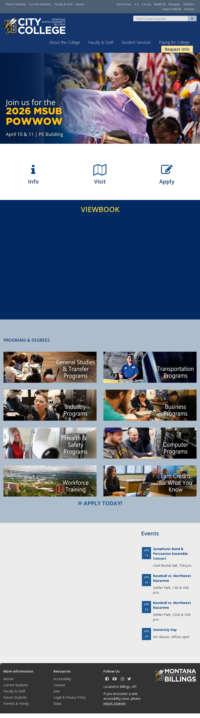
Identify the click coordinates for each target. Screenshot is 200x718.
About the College (64, 42)
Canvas (146, 4)
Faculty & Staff (63, 4)
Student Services (136, 42)
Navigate (174, 4)
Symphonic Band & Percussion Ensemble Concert (170, 553)
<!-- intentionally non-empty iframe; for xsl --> (100, 265)
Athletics (188, 4)
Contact (59, 685)
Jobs (57, 691)
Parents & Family (16, 703)
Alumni (79, 4)
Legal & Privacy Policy (70, 697)
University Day (165, 629)
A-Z (136, 4)
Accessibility (62, 678)
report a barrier (114, 703)
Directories (124, 4)
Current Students (40, 4)
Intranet (189, 9)
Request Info (177, 49)
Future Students (16, 4)
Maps (58, 703)
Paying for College (174, 42)
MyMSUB (160, 4)
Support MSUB (171, 9)
